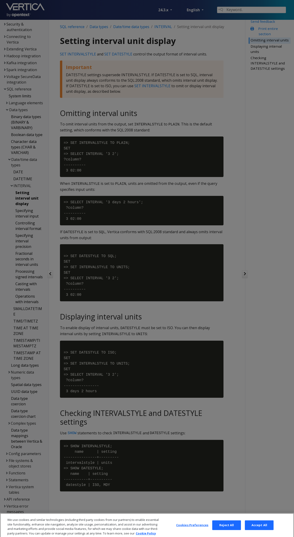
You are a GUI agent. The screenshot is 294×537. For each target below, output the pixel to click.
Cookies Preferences (192, 530)
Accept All (259, 530)
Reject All (226, 530)
